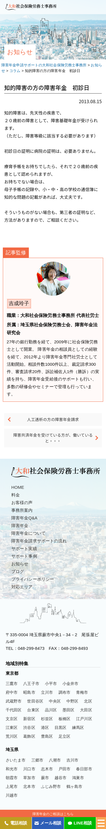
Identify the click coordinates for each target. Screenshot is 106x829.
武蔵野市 (13, 701)
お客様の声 (22, 502)
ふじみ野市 (51, 786)
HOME (17, 487)
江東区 (12, 727)
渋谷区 (29, 727)
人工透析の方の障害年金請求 (53, 419)
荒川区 (12, 736)
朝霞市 (12, 777)
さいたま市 (16, 760)
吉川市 (72, 760)
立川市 (47, 692)
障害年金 (19, 525)
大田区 (86, 710)
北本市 (29, 786)
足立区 (64, 736)
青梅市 (82, 692)
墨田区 (68, 710)
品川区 (51, 710)
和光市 (12, 769)
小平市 (51, 683)
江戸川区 (84, 718)
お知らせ (19, 563)
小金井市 (70, 683)
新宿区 (29, 718)
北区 (88, 701)
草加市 (29, 777)
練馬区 (78, 727)
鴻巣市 (78, 777)
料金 (15, 494)
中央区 (55, 701)
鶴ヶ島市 (74, 786)
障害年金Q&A (24, 517)
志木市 (47, 769)
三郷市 (37, 760)
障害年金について (28, 533)
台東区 (33, 710)
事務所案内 (22, 510)
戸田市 (64, 769)
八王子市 (31, 683)
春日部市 (84, 769)
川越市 (12, 795)
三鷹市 (12, 683)
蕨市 (45, 777)
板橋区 (64, 718)
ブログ (17, 571)
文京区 (12, 718)
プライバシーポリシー (32, 579)
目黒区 (60, 727)
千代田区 (13, 710)
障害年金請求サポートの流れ (39, 540)
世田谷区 (35, 701)
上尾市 (12, 786)
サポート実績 (24, 548)
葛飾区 (29, 736)
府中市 (12, 692)
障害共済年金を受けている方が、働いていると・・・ (53, 438)
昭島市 (29, 692)
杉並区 (47, 718)
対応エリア (22, 586)
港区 (45, 727)
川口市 (29, 769)
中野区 (72, 701)
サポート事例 (24, 556)
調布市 (64, 692)
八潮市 (55, 760)
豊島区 (47, 736)
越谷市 (60, 777)
